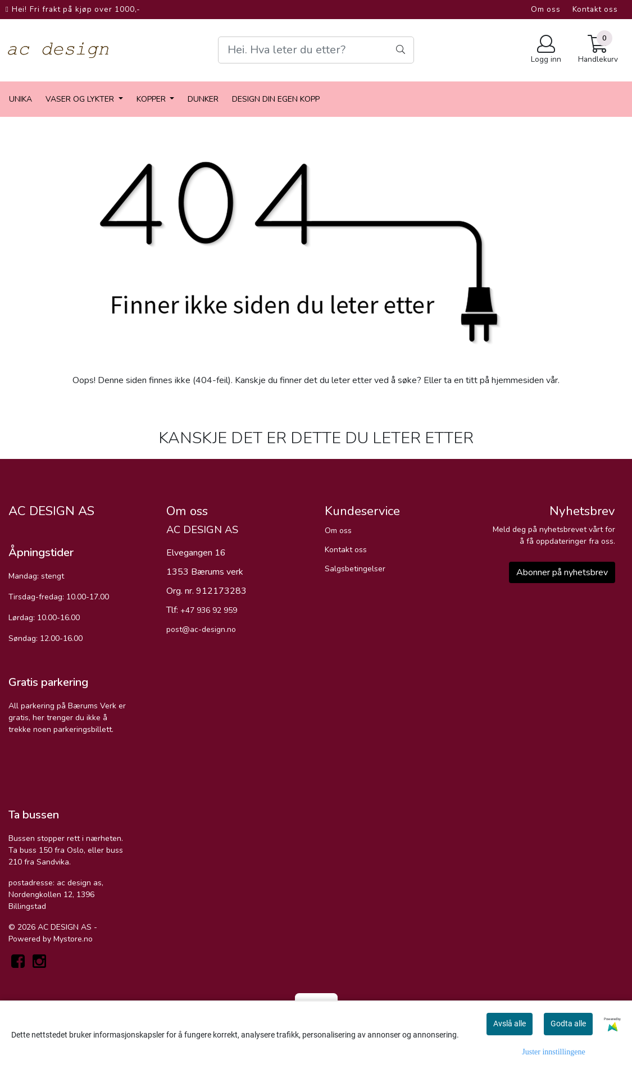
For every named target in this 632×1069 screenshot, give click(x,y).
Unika (20, 99)
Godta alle (568, 1023)
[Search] (315, 50)
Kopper (152, 99)
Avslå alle (509, 1023)
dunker (203, 99)
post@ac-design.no (201, 629)
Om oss (546, 9)
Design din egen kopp (276, 99)
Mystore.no (73, 939)
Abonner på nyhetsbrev (562, 572)
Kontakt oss (595, 9)
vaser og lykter (81, 99)
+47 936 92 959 (208, 610)
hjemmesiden (518, 380)
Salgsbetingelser (355, 568)
